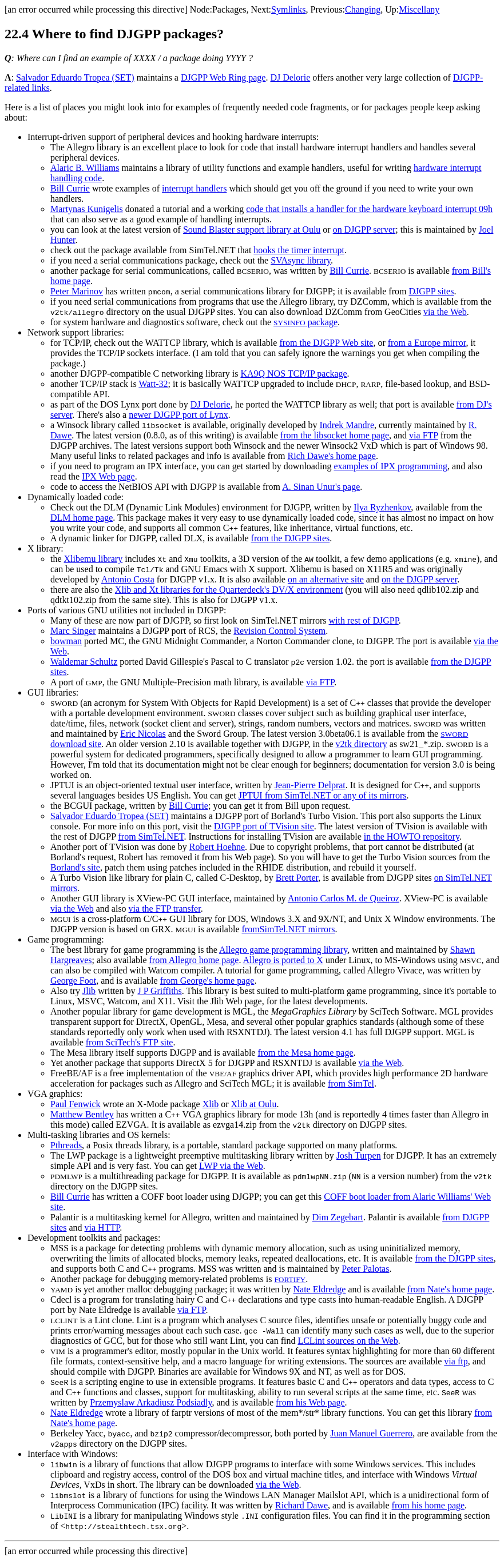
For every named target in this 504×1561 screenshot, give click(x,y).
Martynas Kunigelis (86, 209)
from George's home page (207, 980)
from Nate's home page (449, 1289)
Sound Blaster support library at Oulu (251, 229)
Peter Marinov (76, 291)
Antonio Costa (127, 579)
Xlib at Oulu (253, 1104)
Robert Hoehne (217, 847)
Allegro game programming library (283, 950)
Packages (229, 9)
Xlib (211, 1104)
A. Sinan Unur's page (321, 487)
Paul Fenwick (75, 1104)
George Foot (73, 980)
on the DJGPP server (419, 579)
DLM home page (81, 517)
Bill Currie (70, 188)
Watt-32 (153, 384)
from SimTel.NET (151, 836)
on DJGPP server (364, 229)
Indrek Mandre (346, 425)
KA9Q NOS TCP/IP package (293, 373)
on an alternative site (326, 579)
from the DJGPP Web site (326, 343)
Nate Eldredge (319, 1289)
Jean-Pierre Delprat (310, 785)
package (305, 322)
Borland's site (75, 867)
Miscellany (419, 9)
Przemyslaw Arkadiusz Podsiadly (151, 1402)
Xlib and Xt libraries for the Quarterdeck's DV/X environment (229, 589)
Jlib (89, 991)
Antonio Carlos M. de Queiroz (343, 898)
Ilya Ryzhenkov (382, 507)
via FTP (423, 435)
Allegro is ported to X (283, 960)
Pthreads (66, 1145)
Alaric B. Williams (84, 168)
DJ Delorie (290, 77)
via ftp (455, 1361)
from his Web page (310, 1402)
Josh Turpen (358, 1155)
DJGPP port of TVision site (264, 826)
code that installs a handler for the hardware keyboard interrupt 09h (369, 209)
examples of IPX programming (390, 466)
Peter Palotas (365, 1268)
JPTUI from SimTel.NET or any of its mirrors (323, 795)
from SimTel (351, 1083)
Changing (362, 9)
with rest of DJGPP (364, 620)
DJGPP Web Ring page (223, 77)
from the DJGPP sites (290, 538)
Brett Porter (297, 878)
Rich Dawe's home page (332, 456)
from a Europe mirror (427, 343)
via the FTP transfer (165, 908)
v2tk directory (361, 744)
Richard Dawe (301, 1505)
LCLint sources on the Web (347, 1341)
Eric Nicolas (143, 733)
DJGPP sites (431, 291)
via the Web (445, 312)
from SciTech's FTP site (129, 1042)
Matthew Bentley (82, 1114)
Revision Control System (279, 631)
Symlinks (288, 9)
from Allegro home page (194, 960)
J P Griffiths (159, 991)
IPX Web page (108, 476)
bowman (66, 641)
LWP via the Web (231, 1166)
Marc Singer (73, 631)
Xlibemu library (93, 559)
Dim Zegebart (337, 1217)
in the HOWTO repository (411, 836)
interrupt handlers (194, 188)
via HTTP (102, 1227)
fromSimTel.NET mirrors (288, 929)
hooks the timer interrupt (298, 250)
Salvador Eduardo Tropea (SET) (75, 77)
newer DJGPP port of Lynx (178, 415)
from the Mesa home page (305, 1052)
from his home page (428, 1505)
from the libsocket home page (334, 435)
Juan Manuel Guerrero (371, 1433)
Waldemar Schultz (83, 661)
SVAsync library (301, 260)
